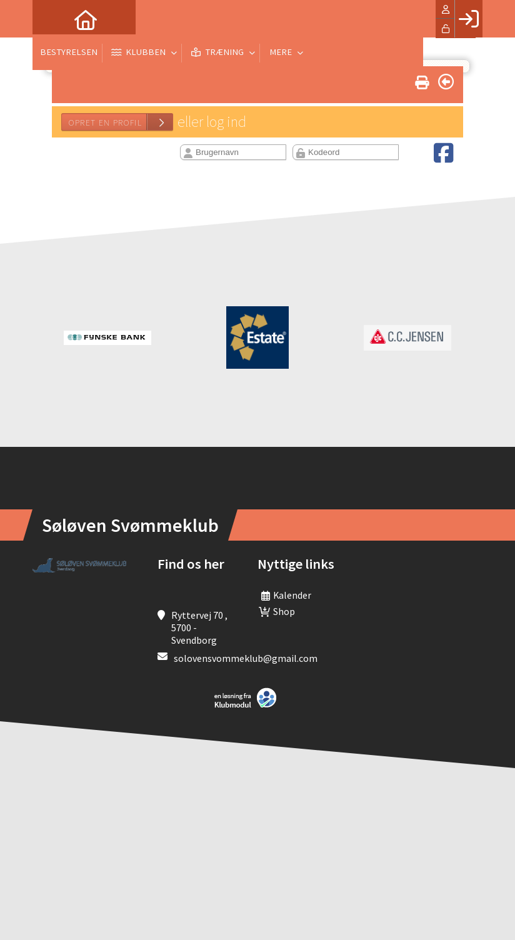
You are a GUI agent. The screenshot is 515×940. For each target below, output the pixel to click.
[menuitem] (51, 19)
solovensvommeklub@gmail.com (246, 658)
